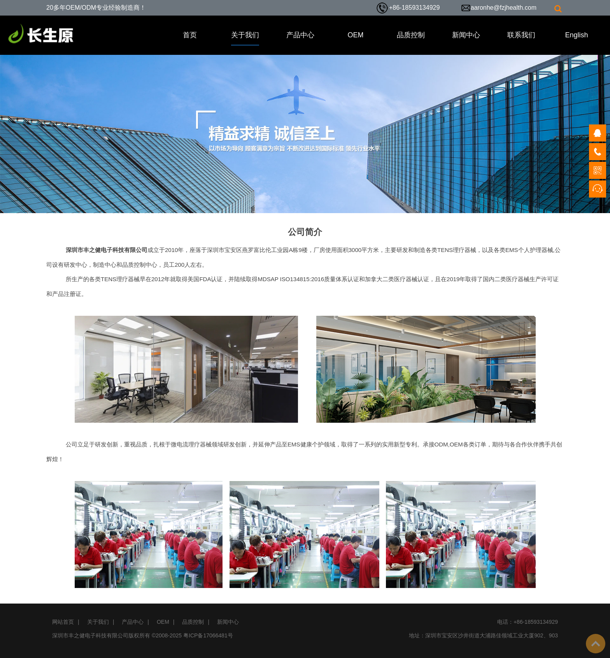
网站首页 (63, 622)
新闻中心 (466, 35)
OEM (355, 35)
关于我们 (245, 35)
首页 (190, 35)
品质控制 (411, 35)
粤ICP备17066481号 (208, 635)
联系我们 (521, 35)
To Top (595, 643)
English (576, 35)
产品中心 (300, 35)
